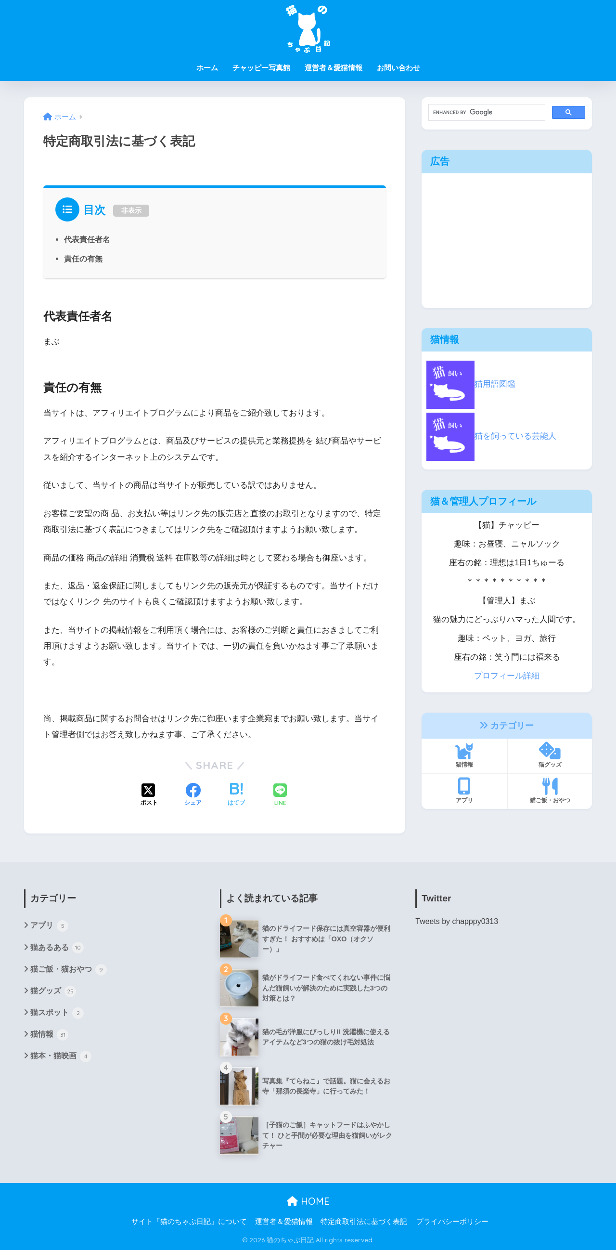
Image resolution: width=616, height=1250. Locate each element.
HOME (308, 1201)
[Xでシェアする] (149, 795)
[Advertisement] (507, 240)
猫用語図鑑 (470, 384)
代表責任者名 (87, 239)
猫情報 (464, 755)
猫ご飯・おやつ (550, 791)
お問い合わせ (398, 68)
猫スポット (57, 1013)
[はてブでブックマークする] (236, 795)
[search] (486, 112)
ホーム (207, 68)
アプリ (464, 791)
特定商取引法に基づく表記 (364, 1221)
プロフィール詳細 (506, 675)
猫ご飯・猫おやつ (68, 970)
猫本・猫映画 (60, 1056)
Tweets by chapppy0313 (456, 921)
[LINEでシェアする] (280, 795)
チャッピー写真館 (261, 68)
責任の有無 (83, 258)
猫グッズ (550, 755)
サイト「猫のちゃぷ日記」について (189, 1221)
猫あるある (57, 947)
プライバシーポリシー (452, 1221)
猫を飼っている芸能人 (491, 436)
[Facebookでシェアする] (193, 795)
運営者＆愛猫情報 (333, 68)
